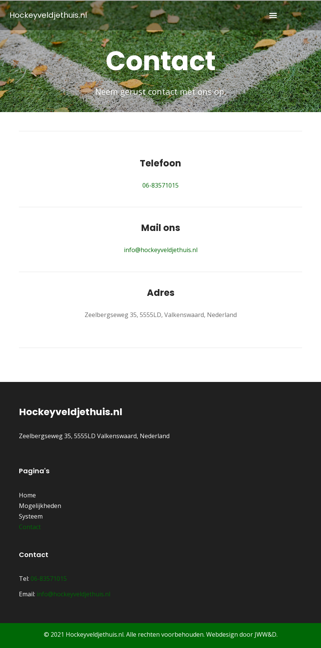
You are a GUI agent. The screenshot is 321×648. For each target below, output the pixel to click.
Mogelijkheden (40, 506)
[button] (273, 15)
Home (27, 495)
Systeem (31, 516)
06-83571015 (160, 185)
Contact (30, 527)
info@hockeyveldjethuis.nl (161, 250)
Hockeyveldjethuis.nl (48, 15)
